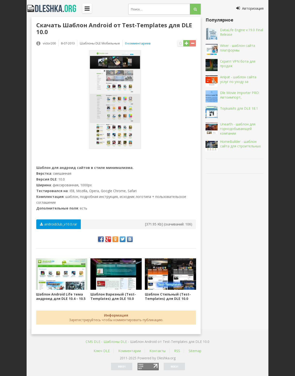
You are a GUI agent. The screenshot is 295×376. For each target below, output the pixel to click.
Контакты (157, 350)
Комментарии (129, 350)
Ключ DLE (102, 350)
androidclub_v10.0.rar (58, 224)
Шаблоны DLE (115, 341)
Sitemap (195, 350)
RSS (177, 350)
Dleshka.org (54, 8)
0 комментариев (138, 43)
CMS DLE (93, 341)
